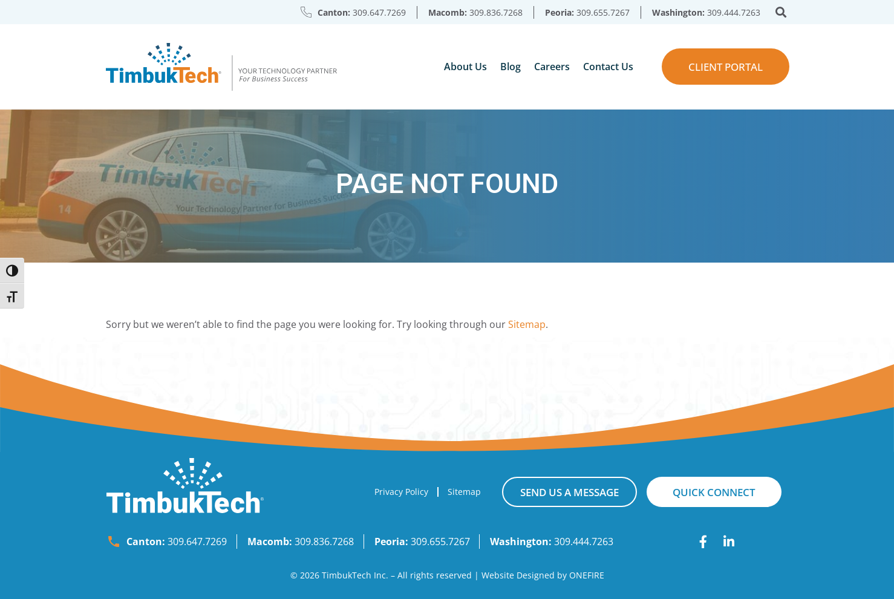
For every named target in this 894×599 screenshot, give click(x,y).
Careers (552, 67)
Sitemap (527, 324)
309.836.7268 (496, 12)
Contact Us (608, 67)
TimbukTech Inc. (355, 575)
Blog (510, 67)
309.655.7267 (603, 12)
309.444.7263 (733, 12)
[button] (781, 12)
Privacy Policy (401, 491)
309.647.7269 (379, 12)
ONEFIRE (586, 575)
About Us (465, 67)
